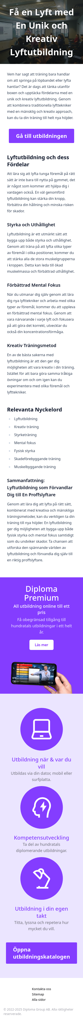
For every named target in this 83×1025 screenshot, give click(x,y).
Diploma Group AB (36, 1009)
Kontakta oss (41, 989)
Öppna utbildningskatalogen (41, 953)
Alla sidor (39, 999)
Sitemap (38, 994)
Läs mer (41, 644)
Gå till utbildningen (41, 135)
